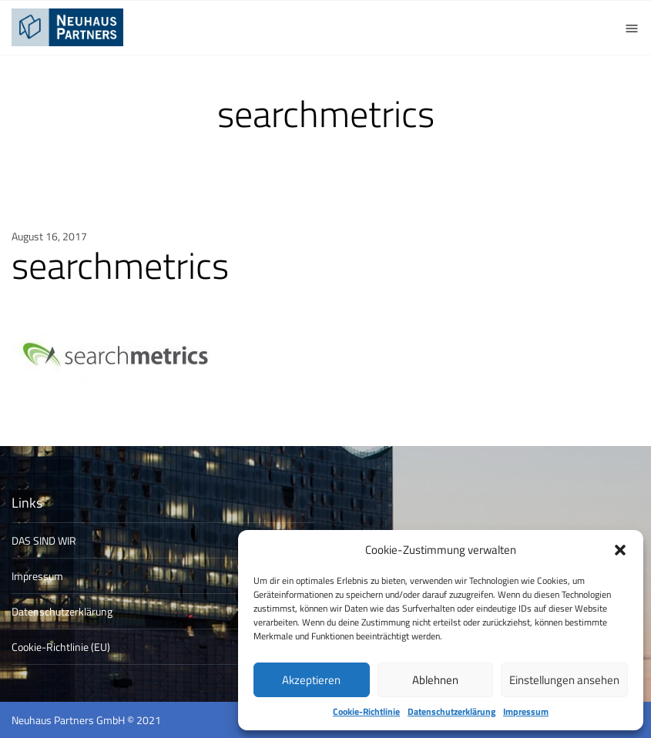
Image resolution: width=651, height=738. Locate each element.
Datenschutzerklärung (451, 712)
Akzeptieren (311, 680)
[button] (620, 550)
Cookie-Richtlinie (366, 712)
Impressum (526, 712)
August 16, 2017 (49, 236)
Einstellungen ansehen (564, 680)
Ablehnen (435, 680)
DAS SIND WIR (44, 540)
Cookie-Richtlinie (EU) (61, 647)
